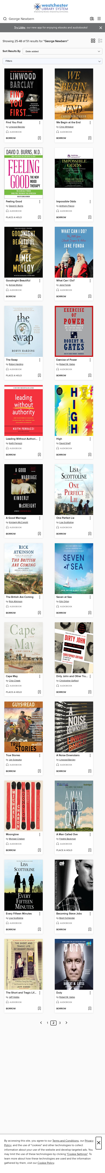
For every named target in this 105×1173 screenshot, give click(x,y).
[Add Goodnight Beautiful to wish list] (39, 296)
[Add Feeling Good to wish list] (39, 217)
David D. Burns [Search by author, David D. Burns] (16, 206)
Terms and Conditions (65, 1140)
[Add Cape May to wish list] (39, 692)
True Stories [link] (13, 755)
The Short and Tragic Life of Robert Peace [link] (22, 992)
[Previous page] (41, 1023)
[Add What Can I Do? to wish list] (90, 296)
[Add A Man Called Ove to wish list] (90, 850)
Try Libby (19, 27)
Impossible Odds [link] (66, 201)
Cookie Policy (46, 1163)
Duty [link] (59, 992)
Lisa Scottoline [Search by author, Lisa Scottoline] (66, 522)
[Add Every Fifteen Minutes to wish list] (39, 929)
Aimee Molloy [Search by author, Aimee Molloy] (15, 285)
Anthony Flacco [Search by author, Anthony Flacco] (66, 206)
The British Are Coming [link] (19, 597)
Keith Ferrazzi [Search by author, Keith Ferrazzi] (15, 443)
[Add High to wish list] (90, 455)
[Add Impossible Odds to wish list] (90, 217)
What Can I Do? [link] (65, 280)
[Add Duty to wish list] (90, 1009)
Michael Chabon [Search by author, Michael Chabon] (17, 838)
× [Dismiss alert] (101, 28)
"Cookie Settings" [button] (77, 1154)
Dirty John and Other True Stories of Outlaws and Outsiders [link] (72, 676)
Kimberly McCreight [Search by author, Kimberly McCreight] (18, 522)
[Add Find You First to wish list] (39, 138)
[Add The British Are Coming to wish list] (39, 613)
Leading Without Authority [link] (22, 439)
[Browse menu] (99, 18)
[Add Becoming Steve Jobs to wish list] (90, 929)
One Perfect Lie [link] (65, 518)
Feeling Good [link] (14, 201)
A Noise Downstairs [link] (68, 755)
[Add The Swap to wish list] (39, 375)
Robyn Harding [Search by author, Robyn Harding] (16, 364)
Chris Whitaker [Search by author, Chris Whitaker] (66, 127)
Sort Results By (12, 51)
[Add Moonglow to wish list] (39, 850)
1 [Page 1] (47, 1023)
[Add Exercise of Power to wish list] (90, 375)
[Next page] (66, 1023)
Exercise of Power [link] (66, 360)
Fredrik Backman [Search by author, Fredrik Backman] (67, 838)
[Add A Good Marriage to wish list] (39, 534)
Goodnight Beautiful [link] (18, 280)
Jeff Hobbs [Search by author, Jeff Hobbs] (14, 997)
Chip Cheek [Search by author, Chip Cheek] (14, 680)
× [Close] (98, 1143)
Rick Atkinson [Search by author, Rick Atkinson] (15, 601)
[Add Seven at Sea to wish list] (90, 613)
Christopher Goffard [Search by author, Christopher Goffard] (68, 680)
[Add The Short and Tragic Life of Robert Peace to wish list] (39, 1009)
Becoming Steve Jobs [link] (69, 913)
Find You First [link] (14, 122)
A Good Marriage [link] (16, 518)
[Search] (5, 19)
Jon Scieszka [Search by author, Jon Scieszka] (15, 759)
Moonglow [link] (12, 834)
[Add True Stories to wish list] (39, 771)
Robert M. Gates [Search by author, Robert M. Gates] (67, 364)
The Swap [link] (12, 360)
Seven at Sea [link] (64, 597)
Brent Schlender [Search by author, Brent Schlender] (67, 918)
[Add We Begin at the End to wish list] (90, 138)
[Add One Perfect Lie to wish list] (90, 534)
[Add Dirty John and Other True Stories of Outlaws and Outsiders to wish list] (90, 692)
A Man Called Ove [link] (67, 834)
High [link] (59, 439)
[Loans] (92, 19)
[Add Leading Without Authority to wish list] (39, 455)
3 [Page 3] (60, 1023)
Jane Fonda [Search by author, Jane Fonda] (65, 285)
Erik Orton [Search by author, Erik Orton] (64, 601)
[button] (93, 42)
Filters (9, 61)
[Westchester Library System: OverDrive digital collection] (52, 7)
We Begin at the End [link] (68, 122)
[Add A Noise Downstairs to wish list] (90, 771)
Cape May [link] (12, 676)
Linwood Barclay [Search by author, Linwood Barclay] (17, 127)
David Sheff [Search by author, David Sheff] (65, 443)
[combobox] (45, 19)
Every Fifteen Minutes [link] (19, 913)
